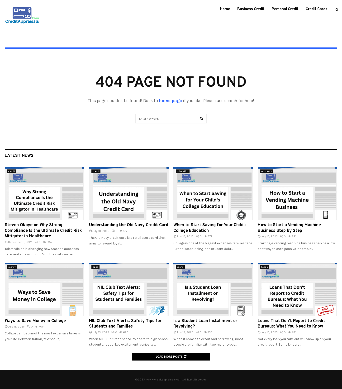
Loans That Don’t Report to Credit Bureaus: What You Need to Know (291, 323)
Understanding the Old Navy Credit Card (128, 225)
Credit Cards (316, 9)
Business (266, 171)
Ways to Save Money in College (35, 321)
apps (95, 267)
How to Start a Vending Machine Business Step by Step (289, 227)
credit (11, 171)
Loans (180, 267)
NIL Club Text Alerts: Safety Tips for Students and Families (125, 323)
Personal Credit (285, 9)
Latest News (19, 156)
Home (225, 9)
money (12, 267)
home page (170, 100)
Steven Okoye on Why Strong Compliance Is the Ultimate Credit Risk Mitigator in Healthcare (43, 230)
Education (182, 171)
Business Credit (251, 9)
